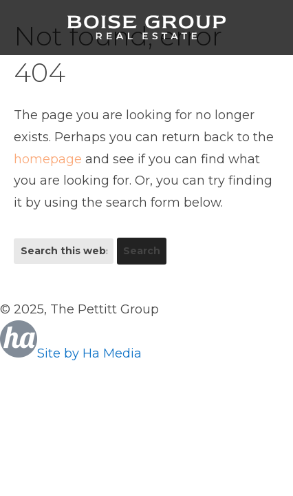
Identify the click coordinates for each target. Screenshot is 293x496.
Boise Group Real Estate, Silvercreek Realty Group (146, 27)
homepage (48, 159)
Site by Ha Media (71, 353)
